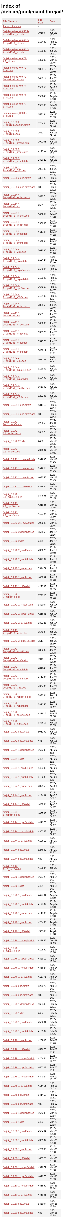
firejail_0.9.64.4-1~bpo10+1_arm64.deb (15, 223)
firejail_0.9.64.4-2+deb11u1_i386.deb (14, 359)
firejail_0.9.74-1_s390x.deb (17, 840)
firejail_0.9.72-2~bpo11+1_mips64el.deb (17, 695)
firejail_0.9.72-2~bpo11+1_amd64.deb (16, 650)
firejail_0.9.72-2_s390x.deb (17, 622)
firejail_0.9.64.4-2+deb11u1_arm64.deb (15, 332)
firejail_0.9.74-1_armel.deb (17, 786)
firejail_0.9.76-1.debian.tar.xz (18, 877)
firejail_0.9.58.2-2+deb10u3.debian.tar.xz (16, 123)
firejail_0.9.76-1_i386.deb (16, 931)
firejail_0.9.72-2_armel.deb (17, 568)
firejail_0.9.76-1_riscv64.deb (18, 967)
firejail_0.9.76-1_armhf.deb (17, 922)
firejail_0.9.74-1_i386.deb (16, 804)
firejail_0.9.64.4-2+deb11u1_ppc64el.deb (16, 386)
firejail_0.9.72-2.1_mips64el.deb (12, 495)
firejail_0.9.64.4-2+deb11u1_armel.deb (15, 341)
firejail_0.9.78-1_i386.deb (16, 1049)
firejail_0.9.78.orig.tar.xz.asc (18, 1104)
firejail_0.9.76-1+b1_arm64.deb (12, 868)
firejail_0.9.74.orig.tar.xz (16, 849)
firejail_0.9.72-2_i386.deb (16, 586)
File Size (40, 21)
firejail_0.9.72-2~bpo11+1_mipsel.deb (15, 704)
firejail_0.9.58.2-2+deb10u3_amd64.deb (16, 141)
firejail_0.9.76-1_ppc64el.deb (18, 958)
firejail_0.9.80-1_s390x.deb (17, 1194)
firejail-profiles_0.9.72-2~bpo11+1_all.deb (15, 78)
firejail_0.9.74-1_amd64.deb (18, 768)
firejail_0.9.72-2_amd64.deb (18, 550)
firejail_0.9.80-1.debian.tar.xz (18, 1113)
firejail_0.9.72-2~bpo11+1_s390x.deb (15, 722)
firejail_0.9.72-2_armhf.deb (17, 577)
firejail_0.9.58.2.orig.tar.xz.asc (19, 187)
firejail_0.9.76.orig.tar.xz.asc (18, 995)
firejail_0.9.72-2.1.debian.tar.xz (12, 432)
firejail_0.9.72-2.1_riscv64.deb (11, 514)
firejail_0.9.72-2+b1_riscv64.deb (12, 423)
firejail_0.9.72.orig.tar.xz (16, 731)
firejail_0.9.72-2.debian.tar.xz (18, 532)
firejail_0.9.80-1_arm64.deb (18, 1140)
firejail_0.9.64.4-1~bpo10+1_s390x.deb (15, 296)
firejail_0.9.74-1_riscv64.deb (18, 831)
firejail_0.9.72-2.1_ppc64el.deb (12, 505)
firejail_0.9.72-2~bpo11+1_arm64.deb (15, 659)
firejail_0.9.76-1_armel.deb (17, 913)
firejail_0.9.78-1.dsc (13, 1013)
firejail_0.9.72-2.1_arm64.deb (19, 459)
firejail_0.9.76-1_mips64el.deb (11, 949)
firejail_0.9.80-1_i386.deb (16, 1158)
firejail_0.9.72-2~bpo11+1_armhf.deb (15, 677)
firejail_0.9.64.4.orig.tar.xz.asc (19, 414)
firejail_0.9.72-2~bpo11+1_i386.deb (14, 686)
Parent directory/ (12, 26)
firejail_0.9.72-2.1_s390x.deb (18, 523)
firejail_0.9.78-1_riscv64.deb (18, 1076)
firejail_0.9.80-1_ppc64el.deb (18, 1176)
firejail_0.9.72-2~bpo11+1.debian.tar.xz (16, 631)
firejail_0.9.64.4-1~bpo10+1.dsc (11, 205)
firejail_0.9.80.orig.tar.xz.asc (18, 1212)
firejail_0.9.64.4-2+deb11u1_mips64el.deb (17, 368)
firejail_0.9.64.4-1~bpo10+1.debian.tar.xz (16, 196)
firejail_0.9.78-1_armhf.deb (17, 1040)
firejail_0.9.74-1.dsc (13, 759)
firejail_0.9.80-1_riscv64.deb (18, 1185)
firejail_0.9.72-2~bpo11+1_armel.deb (15, 668)
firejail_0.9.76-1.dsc (13, 886)
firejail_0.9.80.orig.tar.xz (16, 1203)
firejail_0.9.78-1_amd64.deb (18, 1022)
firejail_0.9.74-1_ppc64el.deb (18, 822)
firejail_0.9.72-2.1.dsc (14, 441)
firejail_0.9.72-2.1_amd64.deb (11, 450)
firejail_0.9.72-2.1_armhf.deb (18, 477)
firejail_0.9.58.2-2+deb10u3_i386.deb (14, 169)
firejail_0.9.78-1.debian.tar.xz (18, 1004)
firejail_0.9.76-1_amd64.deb (18, 895)
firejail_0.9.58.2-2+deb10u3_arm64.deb (15, 150)
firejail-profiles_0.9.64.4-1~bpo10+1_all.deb (16, 41)
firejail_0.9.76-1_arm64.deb (18, 904)
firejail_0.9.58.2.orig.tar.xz (17, 178)
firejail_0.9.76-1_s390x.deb (17, 976)
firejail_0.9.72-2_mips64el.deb (11, 595)
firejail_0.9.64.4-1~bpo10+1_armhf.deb (15, 241)
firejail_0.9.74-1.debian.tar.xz (18, 750)
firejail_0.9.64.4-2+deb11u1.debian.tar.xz (16, 305)
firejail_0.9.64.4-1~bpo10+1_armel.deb (15, 232)
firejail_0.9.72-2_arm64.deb (18, 559)
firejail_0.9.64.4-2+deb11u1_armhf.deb (15, 350)
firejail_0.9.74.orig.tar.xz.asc (18, 859)
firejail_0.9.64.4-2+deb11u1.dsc (11, 314)
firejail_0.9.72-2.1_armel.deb (18, 468)
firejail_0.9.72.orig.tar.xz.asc (18, 740)
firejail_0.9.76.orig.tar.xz (16, 986)
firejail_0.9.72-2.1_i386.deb (17, 486)
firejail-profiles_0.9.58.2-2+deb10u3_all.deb (16, 32)
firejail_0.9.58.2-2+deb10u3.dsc (11, 132)
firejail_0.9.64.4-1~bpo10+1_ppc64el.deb (16, 287)
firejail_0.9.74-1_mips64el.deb (11, 813)
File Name (9, 21)
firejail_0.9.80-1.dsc (13, 1122)
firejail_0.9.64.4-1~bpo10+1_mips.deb (15, 259)
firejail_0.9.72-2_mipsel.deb (18, 604)
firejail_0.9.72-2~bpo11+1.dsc (19, 641)
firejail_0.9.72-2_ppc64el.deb (18, 613)
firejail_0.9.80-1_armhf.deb (17, 1149)
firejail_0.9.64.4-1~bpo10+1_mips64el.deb (17, 268)
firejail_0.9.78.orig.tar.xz (16, 1095)
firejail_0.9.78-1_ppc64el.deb (18, 1067)
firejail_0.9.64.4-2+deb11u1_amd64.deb (16, 323)
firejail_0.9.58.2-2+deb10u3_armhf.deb (15, 159)
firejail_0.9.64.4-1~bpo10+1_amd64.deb (16, 214)
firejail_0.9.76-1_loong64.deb (18, 940)
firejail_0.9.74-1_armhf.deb (17, 795)
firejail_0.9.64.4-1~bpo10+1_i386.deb (14, 250)
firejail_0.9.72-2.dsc (13, 541)
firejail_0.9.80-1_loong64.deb (18, 1167)
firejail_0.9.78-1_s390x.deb (17, 1085)
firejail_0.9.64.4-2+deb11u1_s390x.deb (15, 395)
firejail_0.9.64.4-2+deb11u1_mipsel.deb (15, 377)
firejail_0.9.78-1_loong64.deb (18, 1058)
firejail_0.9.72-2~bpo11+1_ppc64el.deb (16, 713)
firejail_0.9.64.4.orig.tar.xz (17, 405)
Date (52, 21)
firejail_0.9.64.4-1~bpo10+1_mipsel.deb (15, 278)
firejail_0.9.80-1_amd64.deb (18, 1131)
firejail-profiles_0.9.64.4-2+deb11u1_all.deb (16, 51)
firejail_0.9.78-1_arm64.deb (18, 1031)
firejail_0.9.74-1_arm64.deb (18, 777)
